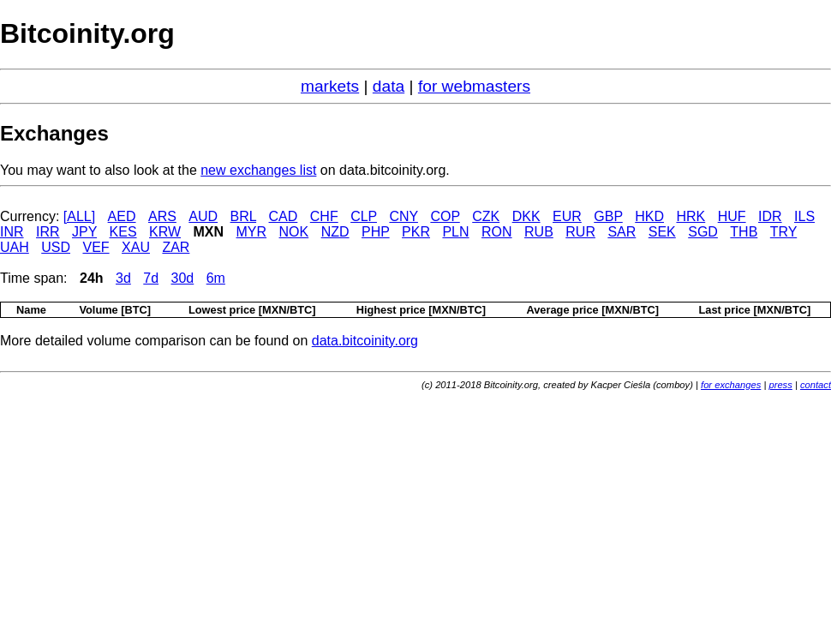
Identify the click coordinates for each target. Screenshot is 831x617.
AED (122, 216)
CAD (283, 216)
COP (444, 216)
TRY (783, 232)
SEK (662, 232)
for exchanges (731, 385)
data (388, 86)
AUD (203, 216)
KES (123, 232)
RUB (538, 232)
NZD (335, 232)
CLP (363, 216)
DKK (526, 216)
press (780, 385)
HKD (649, 216)
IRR (48, 232)
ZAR (175, 247)
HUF (732, 216)
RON (496, 232)
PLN (455, 232)
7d (150, 278)
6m (215, 278)
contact (815, 385)
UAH (14, 247)
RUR (580, 232)
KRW (165, 232)
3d (123, 278)
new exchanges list (258, 170)
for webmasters (474, 86)
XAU (136, 247)
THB (743, 232)
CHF (324, 216)
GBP (608, 216)
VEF (95, 247)
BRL (243, 216)
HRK (690, 216)
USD (55, 247)
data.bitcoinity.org (365, 340)
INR (12, 232)
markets (330, 86)
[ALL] (79, 216)
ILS (804, 216)
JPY (84, 232)
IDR (770, 216)
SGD (703, 232)
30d (182, 278)
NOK (294, 232)
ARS (162, 216)
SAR (621, 232)
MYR (251, 232)
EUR (567, 216)
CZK (485, 216)
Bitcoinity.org (87, 33)
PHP (376, 232)
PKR (416, 232)
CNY (403, 216)
